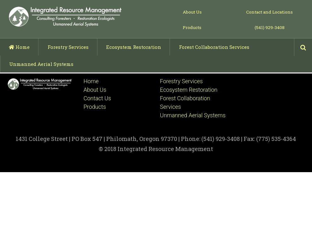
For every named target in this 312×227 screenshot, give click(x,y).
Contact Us (97, 98)
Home (19, 47)
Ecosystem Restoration (133, 47)
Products (192, 27)
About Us (192, 12)
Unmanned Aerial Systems (41, 64)
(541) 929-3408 (270, 27)
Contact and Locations (269, 12)
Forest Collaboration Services (214, 47)
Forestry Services (68, 47)
